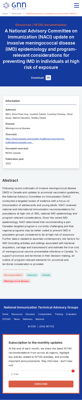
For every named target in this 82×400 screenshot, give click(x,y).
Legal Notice (46, 326)
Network (40, 319)
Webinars (28, 319)
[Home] (14, 5)
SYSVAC (6, 319)
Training (59, 314)
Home (5, 13)
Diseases (30, 314)
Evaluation (71, 314)
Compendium (45, 314)
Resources (17, 13)
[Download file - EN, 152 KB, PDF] (48, 77)
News (17, 319)
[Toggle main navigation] (76, 5)
